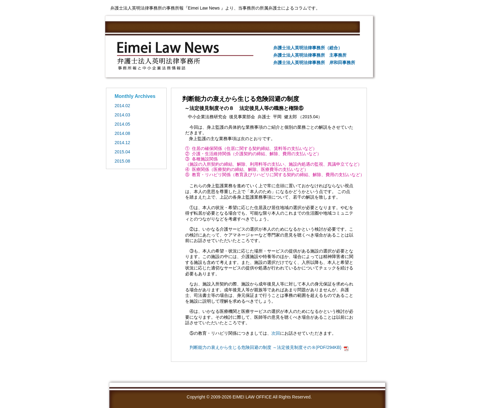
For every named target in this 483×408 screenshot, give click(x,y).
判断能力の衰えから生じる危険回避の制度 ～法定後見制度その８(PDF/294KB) (265, 347)
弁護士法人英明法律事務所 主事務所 (310, 55)
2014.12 (122, 142)
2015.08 (122, 161)
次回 (275, 333)
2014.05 (122, 124)
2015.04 (122, 151)
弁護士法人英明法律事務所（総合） (307, 47)
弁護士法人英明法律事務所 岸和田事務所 (314, 62)
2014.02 (122, 105)
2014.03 (122, 114)
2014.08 (122, 133)
